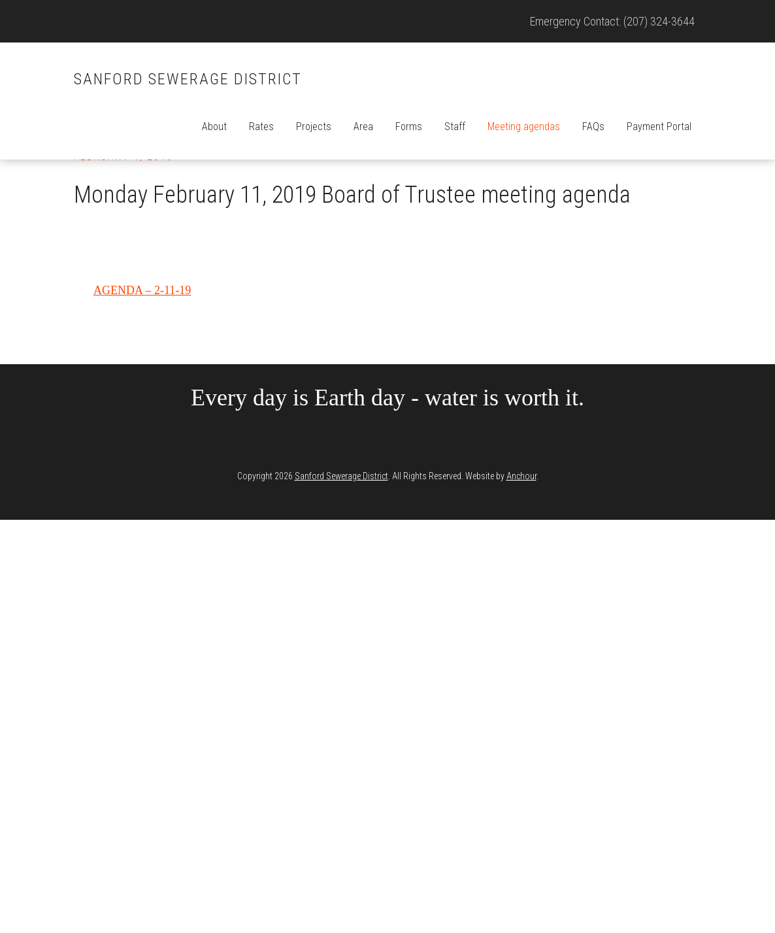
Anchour (521, 476)
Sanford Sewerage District (188, 79)
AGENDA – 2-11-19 (142, 290)
